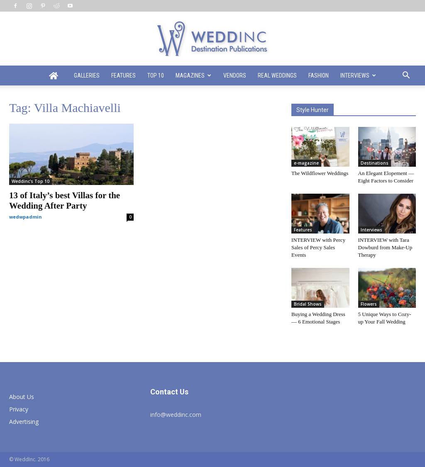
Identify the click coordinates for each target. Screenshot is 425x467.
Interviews (358, 75)
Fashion (318, 75)
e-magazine (306, 163)
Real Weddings (277, 75)
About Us (21, 397)
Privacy (18, 409)
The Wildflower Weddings (319, 173)
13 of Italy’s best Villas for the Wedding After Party (64, 200)
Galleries (87, 75)
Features (123, 75)
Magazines (193, 75)
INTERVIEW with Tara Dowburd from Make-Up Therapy (385, 247)
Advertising (24, 422)
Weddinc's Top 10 (30, 181)
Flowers (369, 304)
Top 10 (155, 75)
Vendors (234, 75)
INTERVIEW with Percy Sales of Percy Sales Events (318, 247)
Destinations (374, 163)
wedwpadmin (25, 217)
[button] (406, 76)
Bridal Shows (308, 304)
